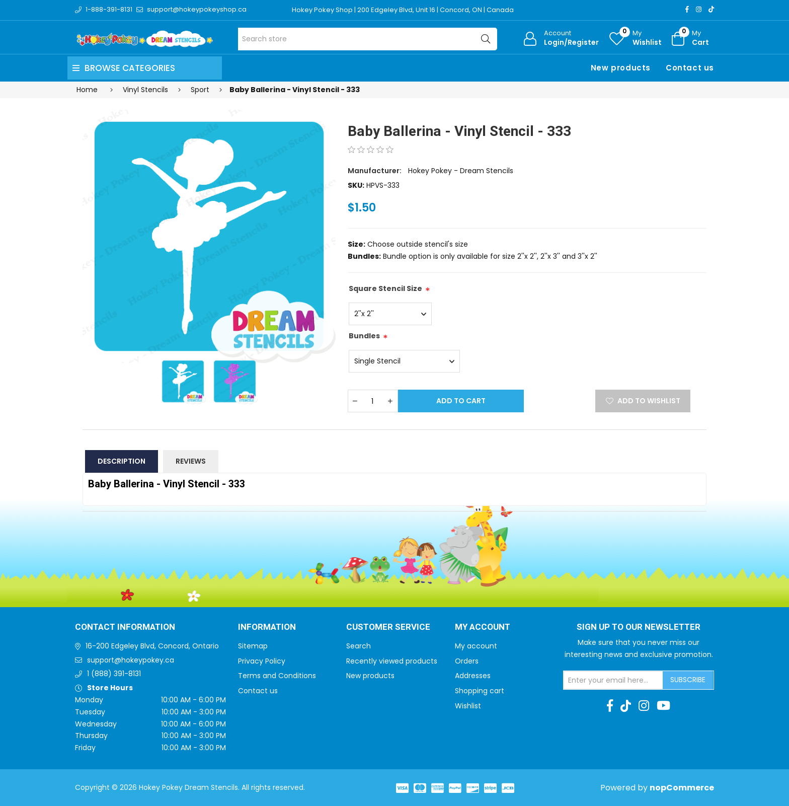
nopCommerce (682, 787)
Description (121, 461)
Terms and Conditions (277, 676)
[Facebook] (687, 9)
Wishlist (468, 706)
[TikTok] (711, 9)
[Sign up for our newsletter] (613, 680)
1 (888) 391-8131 (114, 674)
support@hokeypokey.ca (130, 660)
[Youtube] (663, 706)
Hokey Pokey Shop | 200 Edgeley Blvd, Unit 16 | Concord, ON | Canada (403, 10)
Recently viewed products (391, 661)
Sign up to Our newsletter (638, 627)
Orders (467, 661)
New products (621, 67)
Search (358, 646)
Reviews (191, 461)
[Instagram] (698, 9)
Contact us (690, 67)
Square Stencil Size (385, 288)
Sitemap (253, 646)
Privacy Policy (261, 661)
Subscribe (687, 680)
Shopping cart (479, 691)
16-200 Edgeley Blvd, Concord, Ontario (152, 646)
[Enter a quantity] (373, 401)
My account (476, 646)
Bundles (364, 336)
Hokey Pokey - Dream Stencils (460, 171)
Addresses (473, 676)
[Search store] (367, 39)
